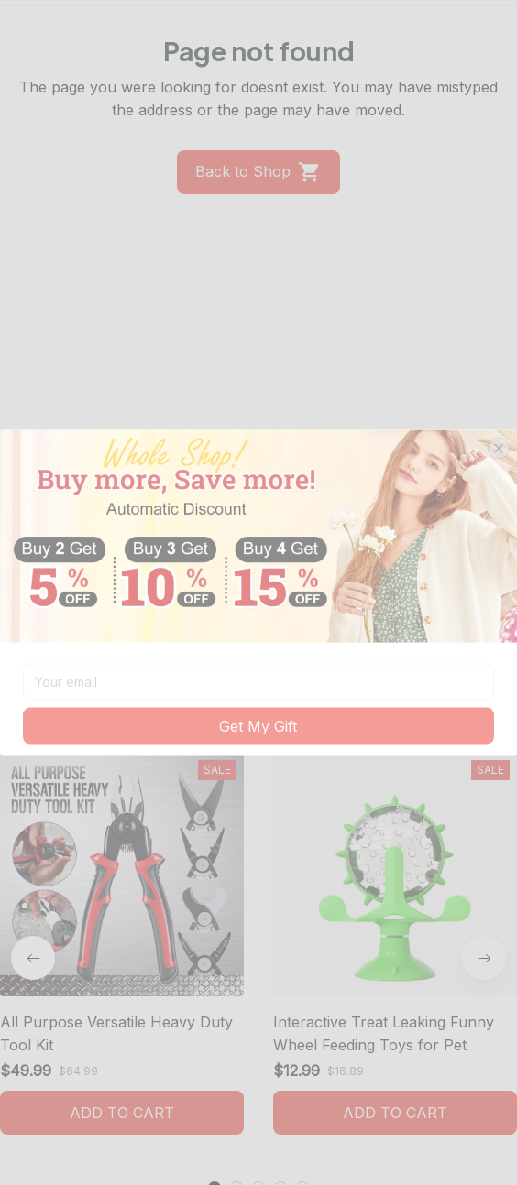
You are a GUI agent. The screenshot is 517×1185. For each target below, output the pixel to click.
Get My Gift (258, 725)
